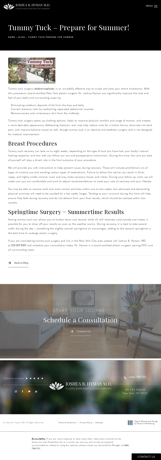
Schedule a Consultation (80, 313)
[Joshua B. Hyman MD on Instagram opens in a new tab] (16, 391)
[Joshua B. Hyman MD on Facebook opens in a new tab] (22, 391)
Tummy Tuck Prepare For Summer (51, 37)
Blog (21, 37)
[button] (156, 6)
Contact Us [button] (146, 457)
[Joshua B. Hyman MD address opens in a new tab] (135, 389)
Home (11, 37)
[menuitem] (16, 391)
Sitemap (99, 423)
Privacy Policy (86, 423)
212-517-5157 (18, 245)
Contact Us (84, 328)
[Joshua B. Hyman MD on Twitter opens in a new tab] (29, 391)
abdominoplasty (44, 89)
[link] (26, 379)
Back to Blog (21, 262)
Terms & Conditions (67, 423)
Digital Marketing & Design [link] (144, 423)
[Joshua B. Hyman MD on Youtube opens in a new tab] (36, 391)
